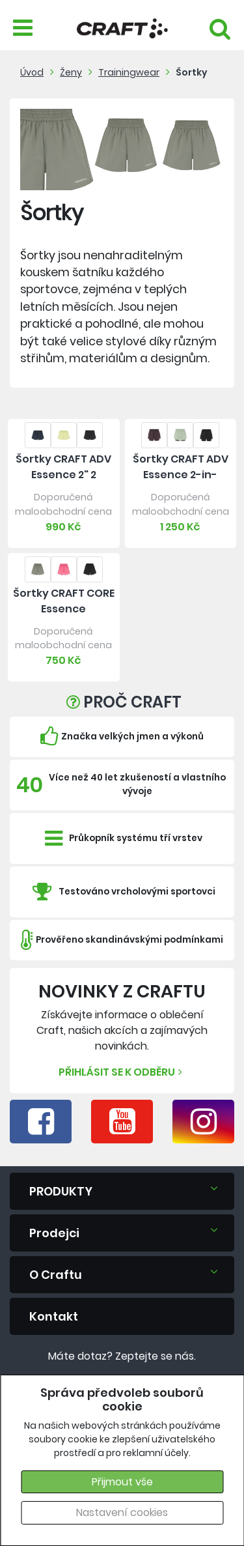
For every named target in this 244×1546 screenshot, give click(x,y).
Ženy (71, 72)
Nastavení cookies (122, 1512)
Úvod (32, 72)
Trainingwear (128, 72)
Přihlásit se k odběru (122, 1072)
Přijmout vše (122, 1481)
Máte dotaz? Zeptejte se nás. (122, 1356)
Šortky (192, 72)
